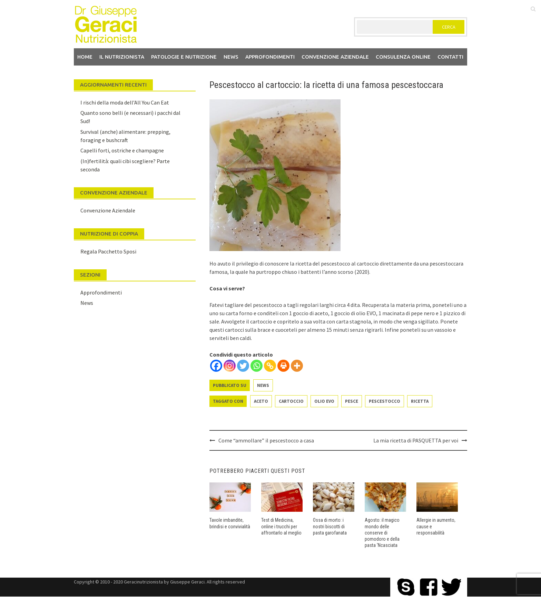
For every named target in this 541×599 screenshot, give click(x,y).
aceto (261, 401)
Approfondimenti (270, 57)
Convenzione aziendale (335, 57)
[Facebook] (216, 366)
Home (84, 57)
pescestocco (384, 401)
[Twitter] (243, 366)
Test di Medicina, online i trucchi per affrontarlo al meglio (281, 526)
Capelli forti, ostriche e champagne (122, 150)
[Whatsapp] (256, 366)
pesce (351, 401)
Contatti (450, 57)
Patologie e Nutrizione (184, 57)
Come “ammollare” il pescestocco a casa (266, 440)
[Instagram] (230, 366)
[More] (297, 366)
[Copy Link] (270, 366)
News (231, 57)
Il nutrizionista (121, 57)
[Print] (283, 366)
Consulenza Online (403, 57)
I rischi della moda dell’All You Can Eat (124, 102)
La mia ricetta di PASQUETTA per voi (415, 440)
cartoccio (291, 401)
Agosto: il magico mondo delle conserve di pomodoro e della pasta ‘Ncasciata (382, 532)
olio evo (324, 401)
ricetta (420, 401)
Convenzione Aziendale (107, 210)
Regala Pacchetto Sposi (108, 251)
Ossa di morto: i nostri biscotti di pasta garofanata (330, 526)
